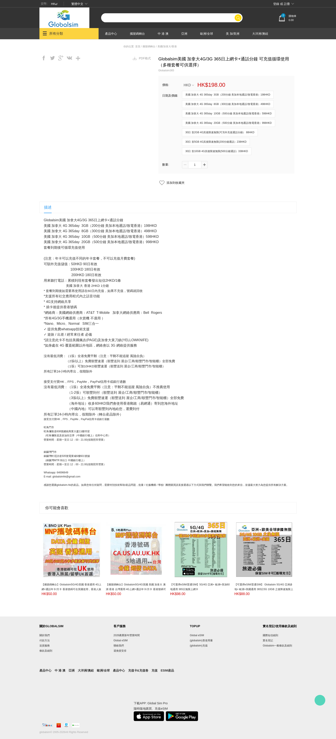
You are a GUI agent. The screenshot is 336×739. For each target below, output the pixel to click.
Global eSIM (121, 640)
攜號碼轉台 (137, 33)
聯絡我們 (119, 645)
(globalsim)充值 (199, 645)
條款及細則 (45, 650)
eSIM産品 (167, 670)
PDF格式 (145, 58)
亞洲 (184, 33)
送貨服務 (44, 645)
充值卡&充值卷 (138, 670)
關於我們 (44, 635)
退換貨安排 (120, 650)
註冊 (287, 4)
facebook (43, 58)
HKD (189, 85)
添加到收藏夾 (175, 182)
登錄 (276, 4)
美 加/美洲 (233, 33)
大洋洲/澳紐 (260, 33)
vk (69, 58)
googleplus (61, 58)
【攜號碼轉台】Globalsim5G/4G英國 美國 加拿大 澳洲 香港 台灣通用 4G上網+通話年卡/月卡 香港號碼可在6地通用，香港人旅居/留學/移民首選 (136, 589)
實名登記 (268, 640)
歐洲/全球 (206, 33)
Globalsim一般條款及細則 (277, 645)
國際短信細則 (270, 635)
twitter (52, 58)
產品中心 (111, 33)
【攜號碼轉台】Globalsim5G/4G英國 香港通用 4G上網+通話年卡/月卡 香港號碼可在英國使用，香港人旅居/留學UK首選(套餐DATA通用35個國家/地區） (71, 589)
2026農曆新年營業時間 (127, 635)
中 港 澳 (163, 33)
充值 (155, 670)
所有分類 (53, 33)
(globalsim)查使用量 (201, 640)
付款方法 (44, 640)
